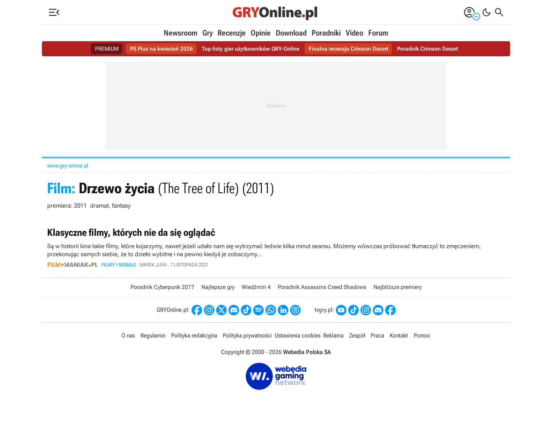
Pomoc (422, 335)
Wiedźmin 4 (256, 287)
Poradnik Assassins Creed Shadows (322, 287)
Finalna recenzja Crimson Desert (348, 48)
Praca (377, 335)
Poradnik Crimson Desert (427, 48)
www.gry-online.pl (67, 165)
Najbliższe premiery (398, 287)
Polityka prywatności (247, 335)
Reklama (333, 335)
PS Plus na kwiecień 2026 (161, 48)
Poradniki (326, 33)
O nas (128, 335)
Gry (207, 33)
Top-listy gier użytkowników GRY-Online (250, 48)
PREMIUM (107, 48)
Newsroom (180, 33)
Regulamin (152, 335)
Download (291, 33)
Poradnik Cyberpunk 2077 (162, 287)
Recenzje (232, 33)
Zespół (357, 335)
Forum (378, 33)
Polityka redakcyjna (194, 335)
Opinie (261, 33)
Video (354, 33)
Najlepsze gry (217, 287)
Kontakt (399, 335)
